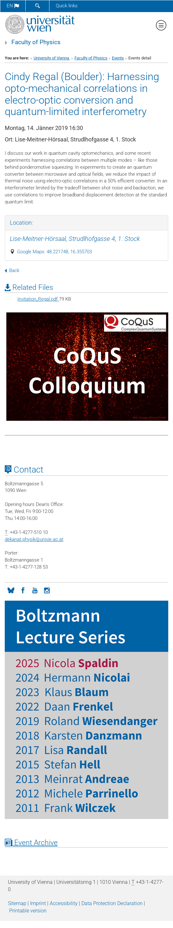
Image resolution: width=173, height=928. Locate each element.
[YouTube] (35, 590)
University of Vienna (52, 58)
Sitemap (17, 903)
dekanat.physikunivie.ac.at (34, 539)
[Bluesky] (11, 590)
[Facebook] (23, 590)
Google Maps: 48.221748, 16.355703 (54, 252)
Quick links (67, 6)
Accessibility (64, 903)
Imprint (38, 903)
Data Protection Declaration (112, 903)
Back (12, 270)
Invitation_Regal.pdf (38, 299)
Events (118, 58)
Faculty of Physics (36, 42)
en (13, 6)
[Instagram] (47, 590)
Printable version (28, 911)
